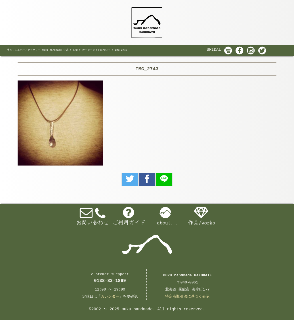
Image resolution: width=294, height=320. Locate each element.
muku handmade (136, 309)
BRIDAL (214, 49)
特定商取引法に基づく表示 (187, 296)
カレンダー (110, 296)
